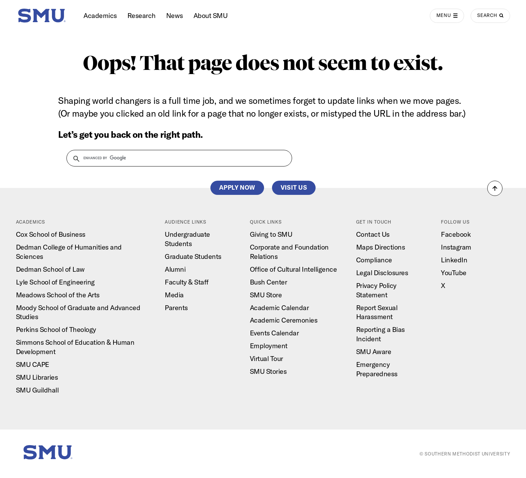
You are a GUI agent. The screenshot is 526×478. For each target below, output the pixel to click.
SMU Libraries (37, 377)
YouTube (453, 272)
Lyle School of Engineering (55, 282)
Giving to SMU (271, 234)
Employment (269, 345)
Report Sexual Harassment (377, 312)
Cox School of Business (50, 234)
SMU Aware (373, 351)
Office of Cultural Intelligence (293, 269)
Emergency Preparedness (377, 369)
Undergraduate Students (187, 239)
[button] (494, 188)
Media (174, 294)
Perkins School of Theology (56, 329)
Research (141, 15)
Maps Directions (380, 247)
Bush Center (268, 282)
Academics (100, 15)
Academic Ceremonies (284, 320)
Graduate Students (193, 256)
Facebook (456, 234)
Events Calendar (274, 332)
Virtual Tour (266, 358)
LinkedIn (454, 259)
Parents (176, 307)
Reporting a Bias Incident (380, 334)
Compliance (374, 259)
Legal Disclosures (382, 272)
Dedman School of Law (50, 269)
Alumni (175, 269)
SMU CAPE (32, 364)
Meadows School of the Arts (58, 294)
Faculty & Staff (187, 282)
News (174, 15)
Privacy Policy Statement (376, 290)
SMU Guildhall (37, 390)
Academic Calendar (279, 307)
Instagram (456, 247)
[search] (175, 158)
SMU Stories (268, 371)
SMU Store (266, 294)
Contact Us (373, 234)
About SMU (210, 15)
